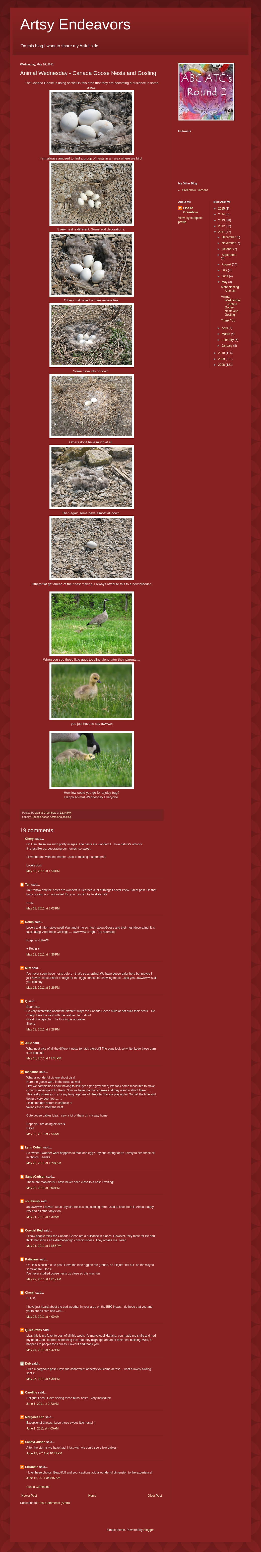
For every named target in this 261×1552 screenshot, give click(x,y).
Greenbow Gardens (195, 190)
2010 (222, 353)
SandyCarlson (35, 1176)
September (229, 255)
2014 (222, 214)
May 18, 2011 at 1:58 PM (42, 871)
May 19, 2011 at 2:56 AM (42, 1134)
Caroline (31, 1392)
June (225, 276)
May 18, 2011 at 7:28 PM (42, 1029)
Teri (27, 884)
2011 (222, 232)
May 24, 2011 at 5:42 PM (42, 1350)
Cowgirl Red (34, 1230)
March (226, 334)
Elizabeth (31, 1467)
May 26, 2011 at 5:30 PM (42, 1379)
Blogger (148, 1530)
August (227, 264)
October (227, 249)
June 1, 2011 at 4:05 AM (42, 1428)
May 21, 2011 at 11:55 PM (43, 1246)
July (225, 270)
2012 (222, 226)
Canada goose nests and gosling (51, 816)
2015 (222, 208)
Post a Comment (37, 1487)
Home (92, 1495)
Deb (28, 1363)
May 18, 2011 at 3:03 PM (42, 908)
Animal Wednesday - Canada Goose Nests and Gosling (230, 305)
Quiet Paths (33, 1330)
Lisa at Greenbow (190, 210)
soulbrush (32, 1201)
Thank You (228, 320)
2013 (222, 220)
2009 (222, 359)
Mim (28, 968)
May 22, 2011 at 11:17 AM (43, 1279)
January (227, 345)
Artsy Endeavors (75, 24)
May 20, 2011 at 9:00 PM (42, 1188)
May (225, 282)
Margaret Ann (34, 1417)
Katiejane (31, 1259)
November (229, 243)
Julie (28, 1043)
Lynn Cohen (33, 1147)
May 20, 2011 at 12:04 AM (43, 1163)
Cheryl (29, 839)
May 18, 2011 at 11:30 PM (43, 1058)
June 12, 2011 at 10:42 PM (44, 1453)
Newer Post (29, 1495)
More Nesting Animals (230, 288)
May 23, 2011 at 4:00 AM (42, 1317)
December (229, 237)
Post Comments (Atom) (54, 1503)
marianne (31, 1072)
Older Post (155, 1495)
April (225, 328)
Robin (29, 922)
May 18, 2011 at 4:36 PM (42, 954)
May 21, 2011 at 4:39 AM (42, 1217)
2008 (222, 365)
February (228, 340)
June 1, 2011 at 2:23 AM (42, 1404)
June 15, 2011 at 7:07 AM (43, 1478)
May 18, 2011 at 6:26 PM (42, 987)
